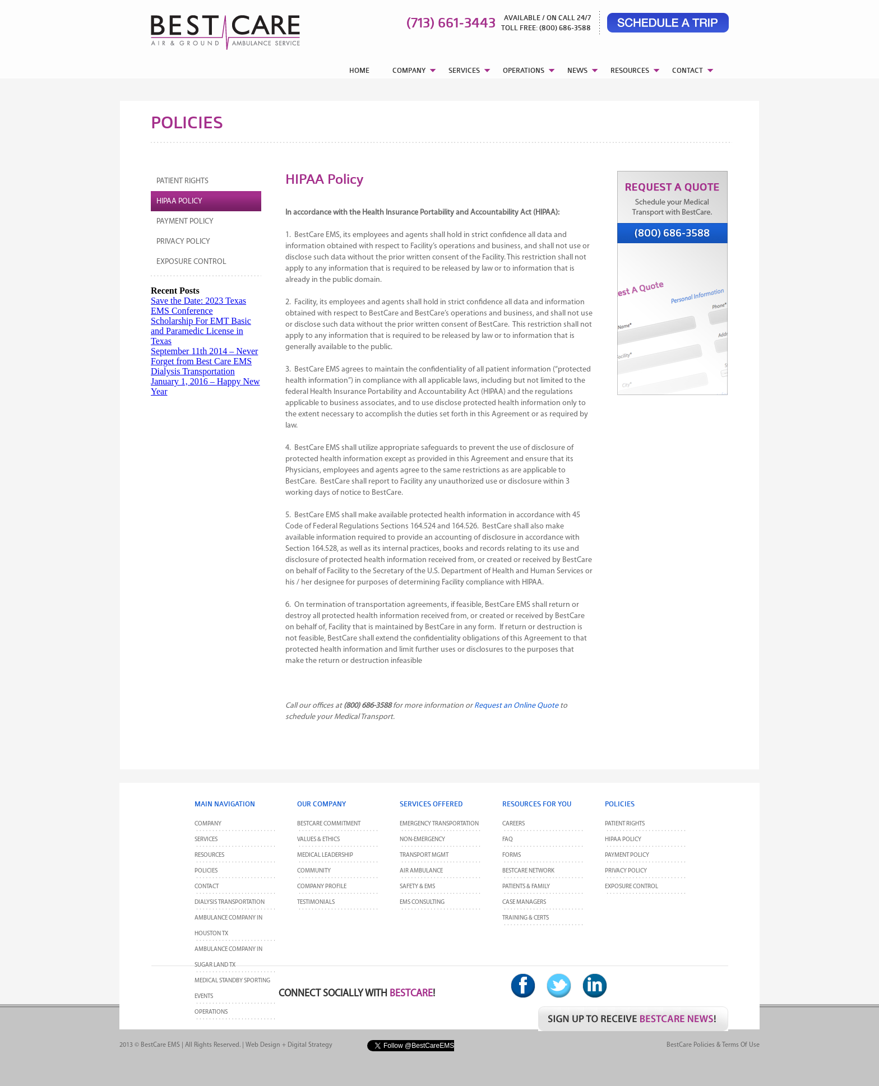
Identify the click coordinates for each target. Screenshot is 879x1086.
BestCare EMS (160, 1045)
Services (206, 840)
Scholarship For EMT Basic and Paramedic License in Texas (201, 331)
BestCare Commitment (328, 824)
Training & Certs (525, 918)
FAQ (507, 840)
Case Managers (524, 902)
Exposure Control (191, 262)
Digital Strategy (310, 1045)
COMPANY (408, 70)
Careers (513, 824)
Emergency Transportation (439, 824)
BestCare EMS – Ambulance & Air (211, 28)
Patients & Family (526, 887)
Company (208, 824)
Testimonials (316, 902)
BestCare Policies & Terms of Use (713, 1045)
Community (314, 871)
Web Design (263, 1045)
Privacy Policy (183, 242)
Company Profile (321, 887)
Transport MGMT (424, 855)
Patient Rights (182, 181)
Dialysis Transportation (193, 371)
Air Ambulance (421, 871)
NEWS (577, 70)
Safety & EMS (417, 887)
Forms (511, 855)
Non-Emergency (422, 840)
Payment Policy (185, 221)
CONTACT (687, 70)
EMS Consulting (422, 902)
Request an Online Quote (516, 706)
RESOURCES (629, 70)
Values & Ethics (318, 840)
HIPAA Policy (179, 201)
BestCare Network (528, 871)
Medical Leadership (325, 855)
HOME (359, 70)
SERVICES (464, 70)
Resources (209, 855)
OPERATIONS (523, 70)
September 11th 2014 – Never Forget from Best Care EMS (204, 356)
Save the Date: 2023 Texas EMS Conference (198, 305)
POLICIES (206, 871)
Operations (211, 1012)
